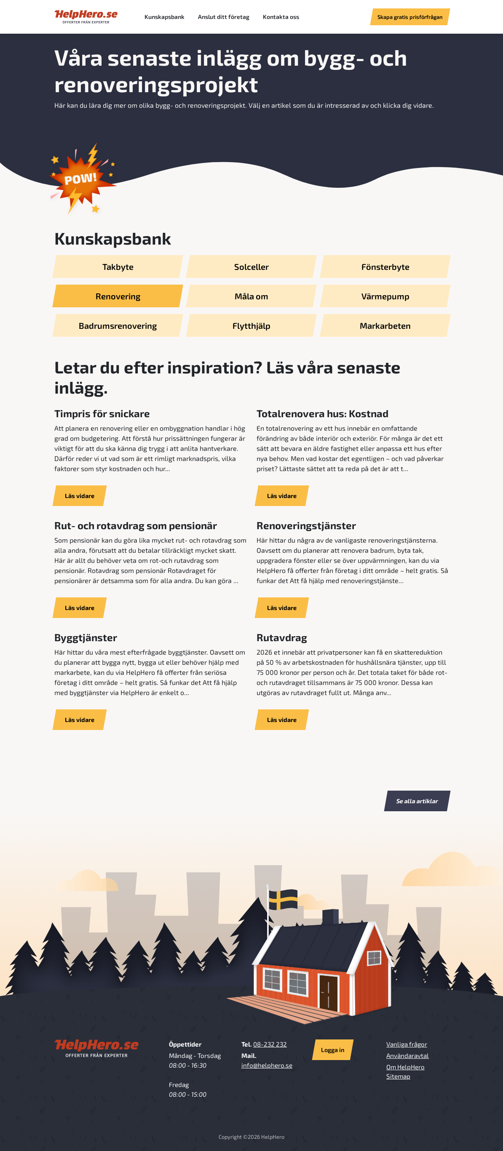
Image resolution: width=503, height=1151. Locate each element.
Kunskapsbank (164, 16)
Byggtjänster (85, 637)
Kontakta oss (281, 16)
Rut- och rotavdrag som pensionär (135, 525)
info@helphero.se (266, 1065)
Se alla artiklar (417, 801)
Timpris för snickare (102, 413)
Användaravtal (407, 1055)
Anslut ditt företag (223, 16)
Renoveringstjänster (306, 525)
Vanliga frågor (406, 1044)
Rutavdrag (282, 637)
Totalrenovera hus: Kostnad (322, 413)
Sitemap (398, 1076)
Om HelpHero (405, 1067)
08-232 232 (270, 1044)
